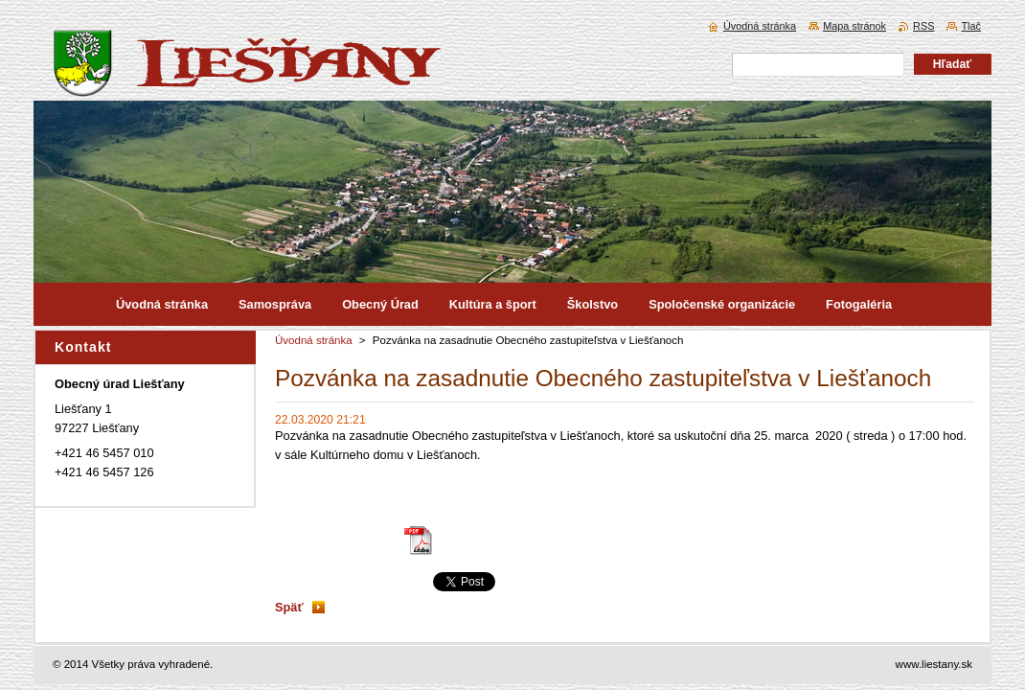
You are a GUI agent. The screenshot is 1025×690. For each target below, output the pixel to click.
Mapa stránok (854, 26)
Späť (289, 607)
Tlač (971, 26)
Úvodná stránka (314, 340)
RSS (923, 26)
